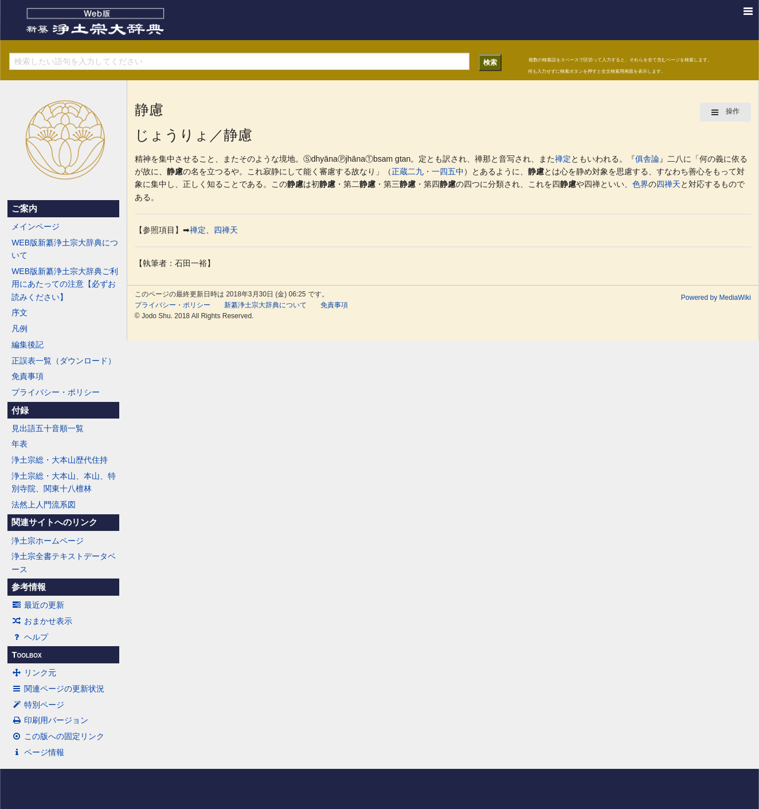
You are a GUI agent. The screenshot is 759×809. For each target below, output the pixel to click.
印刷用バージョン (49, 720)
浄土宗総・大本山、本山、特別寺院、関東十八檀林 (63, 482)
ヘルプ (29, 637)
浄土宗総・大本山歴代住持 (59, 459)
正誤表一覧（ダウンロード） (63, 360)
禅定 (563, 158)
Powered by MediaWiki (716, 298)
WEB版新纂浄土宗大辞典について (64, 249)
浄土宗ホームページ (47, 540)
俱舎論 (647, 158)
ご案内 (24, 208)
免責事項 (27, 376)
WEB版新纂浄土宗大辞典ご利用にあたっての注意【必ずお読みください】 (64, 284)
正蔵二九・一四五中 (428, 171)
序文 (19, 312)
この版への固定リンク (57, 736)
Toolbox (26, 654)
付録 (20, 410)
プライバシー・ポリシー (55, 392)
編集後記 (27, 344)
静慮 (175, 171)
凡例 (19, 328)
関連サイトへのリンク (54, 522)
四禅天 (668, 184)
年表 (19, 443)
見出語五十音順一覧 (47, 428)
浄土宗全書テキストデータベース (63, 562)
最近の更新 (37, 604)
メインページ (35, 226)
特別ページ (37, 704)
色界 (640, 184)
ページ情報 (37, 752)
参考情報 (28, 587)
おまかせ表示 (41, 621)
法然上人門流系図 (43, 504)
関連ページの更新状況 (57, 688)
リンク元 (33, 672)
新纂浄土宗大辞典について (265, 305)
